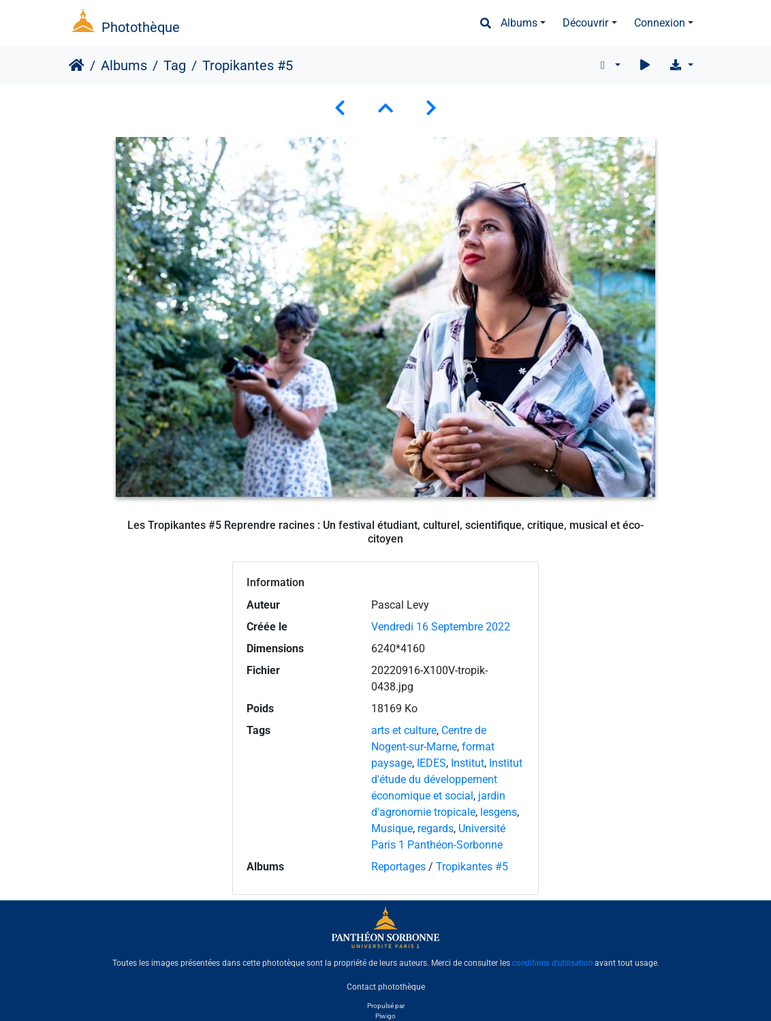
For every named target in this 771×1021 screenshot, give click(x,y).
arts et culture (404, 730)
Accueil (76, 65)
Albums (519, 22)
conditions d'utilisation (552, 963)
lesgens (498, 812)
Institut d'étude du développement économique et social (446, 779)
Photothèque (140, 27)
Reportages (398, 866)
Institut (467, 763)
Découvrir (585, 22)
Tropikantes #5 (472, 866)
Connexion (659, 22)
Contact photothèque (386, 986)
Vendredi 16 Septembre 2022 (440, 626)
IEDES (431, 763)
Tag (174, 65)
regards (436, 828)
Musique (392, 828)
